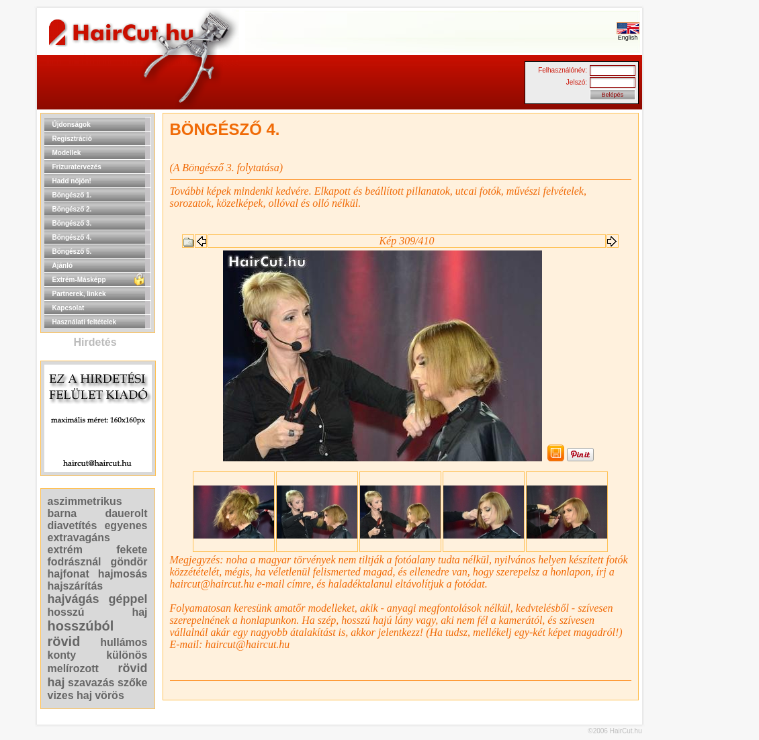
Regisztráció (72, 138)
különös (126, 655)
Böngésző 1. (72, 195)
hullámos (123, 642)
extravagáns (79, 537)
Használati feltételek (84, 322)
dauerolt (126, 513)
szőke (132, 682)
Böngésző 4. (72, 237)
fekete (131, 549)
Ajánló (62, 265)
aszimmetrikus (85, 501)
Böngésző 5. (72, 251)
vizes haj (70, 695)
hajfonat (68, 574)
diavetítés (72, 525)
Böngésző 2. (72, 209)
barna (62, 513)
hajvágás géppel (98, 599)
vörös (109, 695)
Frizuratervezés (76, 167)
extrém (65, 549)
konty (62, 655)
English (628, 35)
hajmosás (123, 574)
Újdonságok (71, 124)
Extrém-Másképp (79, 279)
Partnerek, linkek (79, 293)
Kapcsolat (68, 308)
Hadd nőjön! (71, 181)
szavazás (91, 682)
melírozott (73, 668)
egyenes (125, 525)
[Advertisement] (685, 314)
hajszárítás (75, 586)
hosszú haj (98, 612)
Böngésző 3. (72, 223)
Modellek (66, 152)
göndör (128, 561)
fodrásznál (74, 561)
